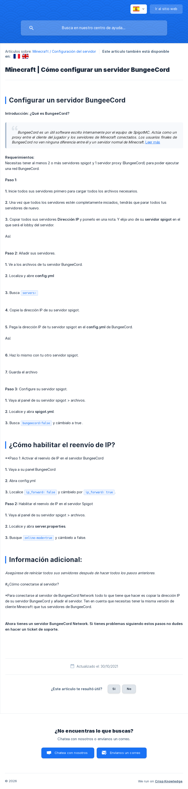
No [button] (129, 689)
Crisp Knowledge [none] (168, 781)
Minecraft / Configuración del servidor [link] (64, 51)
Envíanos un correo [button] (125, 753)
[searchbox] (94, 28)
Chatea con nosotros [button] (71, 753)
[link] (16, 56)
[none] (138, 9)
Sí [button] (114, 689)
